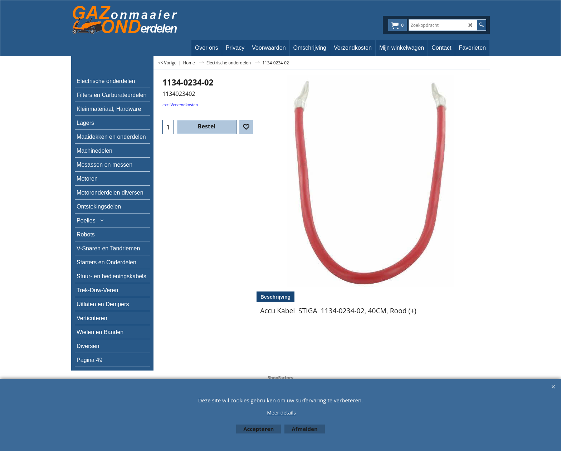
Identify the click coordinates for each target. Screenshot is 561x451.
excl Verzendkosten (180, 104)
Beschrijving (275, 297)
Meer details (281, 412)
